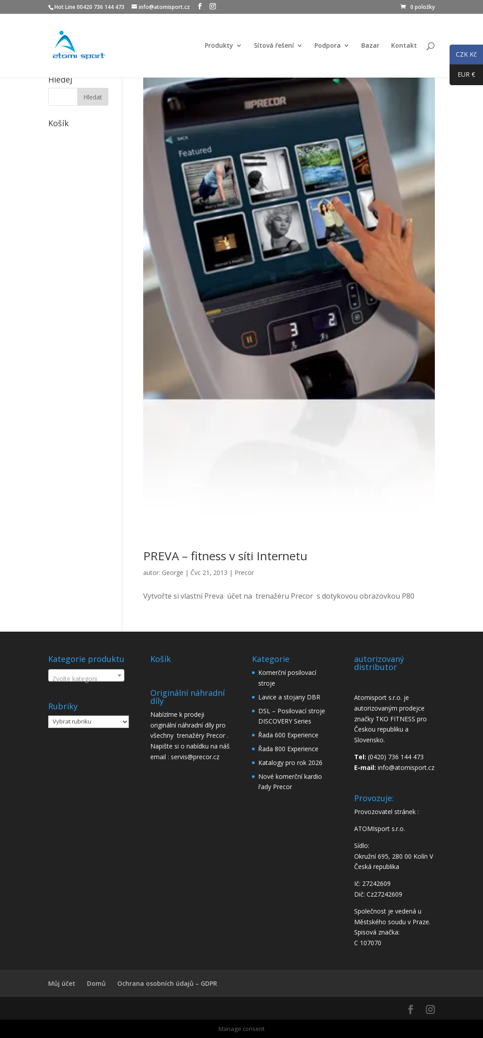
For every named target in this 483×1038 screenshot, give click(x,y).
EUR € (462, 76)
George (172, 572)
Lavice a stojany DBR (289, 697)
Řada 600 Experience (288, 735)
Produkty (219, 46)
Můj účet (61, 983)
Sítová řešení (274, 46)
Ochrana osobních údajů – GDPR (167, 983)
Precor (244, 572)
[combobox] (86, 675)
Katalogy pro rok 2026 (290, 762)
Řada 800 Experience (288, 748)
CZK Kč (463, 56)
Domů (96, 983)
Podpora (327, 46)
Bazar (370, 46)
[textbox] (86, 679)
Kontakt (404, 46)
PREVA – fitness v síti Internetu (225, 556)
